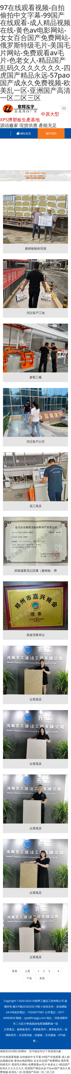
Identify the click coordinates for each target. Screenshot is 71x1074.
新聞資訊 (51, 144)
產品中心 (24, 144)
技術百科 (51, 154)
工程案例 (24, 154)
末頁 (42, 978)
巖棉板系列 (23, 1029)
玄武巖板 (50, 1035)
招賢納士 (24, 165)
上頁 (27, 971)
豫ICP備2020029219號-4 (27, 1006)
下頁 (29, 978)
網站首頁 (25, 133)
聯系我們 (51, 165)
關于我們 (51, 133)
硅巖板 (39, 1035)
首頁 (14, 971)
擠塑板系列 (39, 1029)
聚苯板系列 (55, 1029)
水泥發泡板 (25, 1035)
